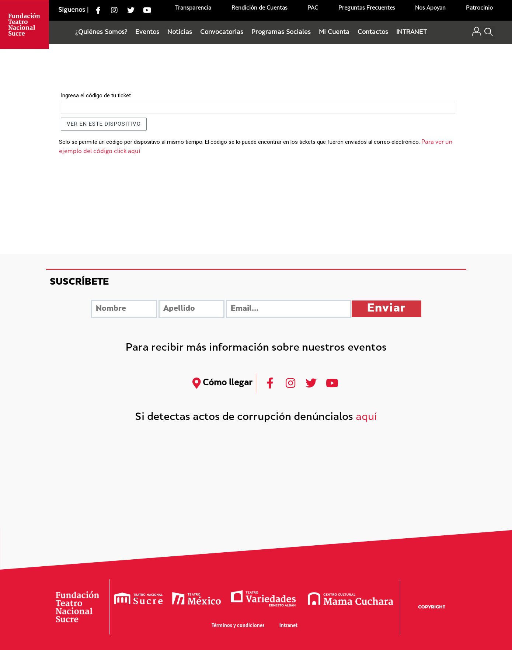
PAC (312, 8)
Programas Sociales (281, 32)
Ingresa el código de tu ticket (96, 95)
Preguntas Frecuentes (366, 8)
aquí (366, 418)
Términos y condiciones (238, 626)
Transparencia (193, 8)
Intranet (288, 626)
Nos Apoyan (430, 8)
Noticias (179, 32)
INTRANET (411, 32)
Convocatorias (221, 32)
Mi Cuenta (334, 32)
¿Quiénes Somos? (101, 32)
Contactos (373, 32)
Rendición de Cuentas (259, 8)
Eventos (147, 32)
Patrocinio (479, 8)
